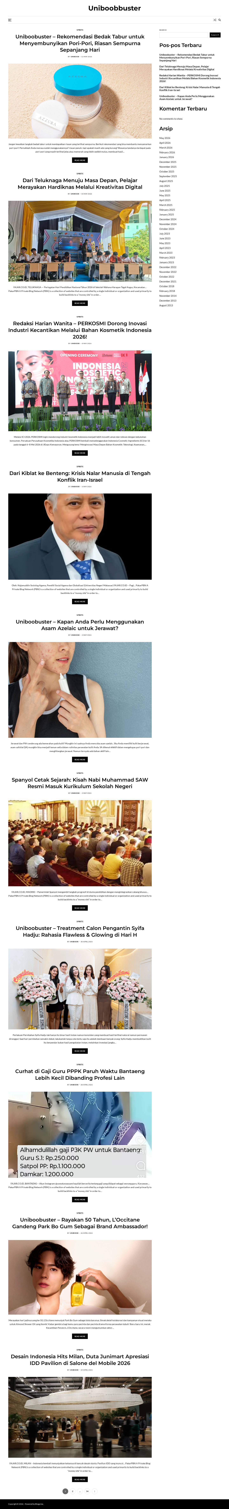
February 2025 (167, 209)
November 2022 (168, 271)
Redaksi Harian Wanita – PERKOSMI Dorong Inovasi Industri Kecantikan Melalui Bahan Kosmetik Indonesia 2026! (80, 330)
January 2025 (166, 214)
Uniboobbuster (114, 8)
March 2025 (165, 204)
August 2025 (166, 181)
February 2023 (167, 257)
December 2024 (167, 219)
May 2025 (164, 195)
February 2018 (167, 291)
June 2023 (164, 238)
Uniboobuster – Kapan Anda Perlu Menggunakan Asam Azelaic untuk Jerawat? (80, 625)
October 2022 (166, 276)
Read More (80, 160)
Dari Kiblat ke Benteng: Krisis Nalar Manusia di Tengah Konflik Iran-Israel (189, 88)
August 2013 (166, 305)
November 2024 (168, 224)
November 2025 (168, 166)
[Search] (220, 20)
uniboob (75, 57)
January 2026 (166, 157)
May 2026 (164, 138)
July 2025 (164, 185)
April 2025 (165, 200)
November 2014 (168, 295)
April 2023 (165, 248)
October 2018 (166, 286)
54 (87, 1491)
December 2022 (167, 267)
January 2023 (166, 262)
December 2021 (167, 281)
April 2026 (165, 142)
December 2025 (167, 161)
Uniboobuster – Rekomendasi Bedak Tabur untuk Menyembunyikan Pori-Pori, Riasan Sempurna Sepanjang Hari (79, 43)
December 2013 (167, 300)
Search (163, 30)
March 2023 (165, 252)
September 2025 (168, 176)
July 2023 (164, 233)
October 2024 (166, 228)
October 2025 (166, 171)
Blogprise (39, 1504)
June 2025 (164, 190)
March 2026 (165, 147)
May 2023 (164, 243)
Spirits (80, 30)
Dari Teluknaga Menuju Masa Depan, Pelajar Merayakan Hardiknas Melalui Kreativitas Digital (186, 68)
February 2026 (167, 152)
